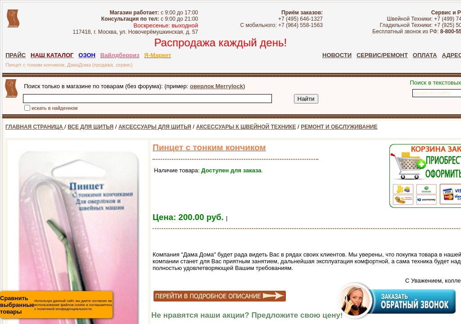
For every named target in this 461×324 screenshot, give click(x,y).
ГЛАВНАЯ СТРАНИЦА (34, 127)
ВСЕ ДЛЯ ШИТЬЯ (90, 127)
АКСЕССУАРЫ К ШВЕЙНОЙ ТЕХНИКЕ (246, 127)
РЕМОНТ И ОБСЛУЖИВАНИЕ (339, 127)
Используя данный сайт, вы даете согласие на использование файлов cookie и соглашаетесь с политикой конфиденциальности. (56, 305)
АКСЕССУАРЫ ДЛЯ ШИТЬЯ (154, 127)
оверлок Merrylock (216, 86)
